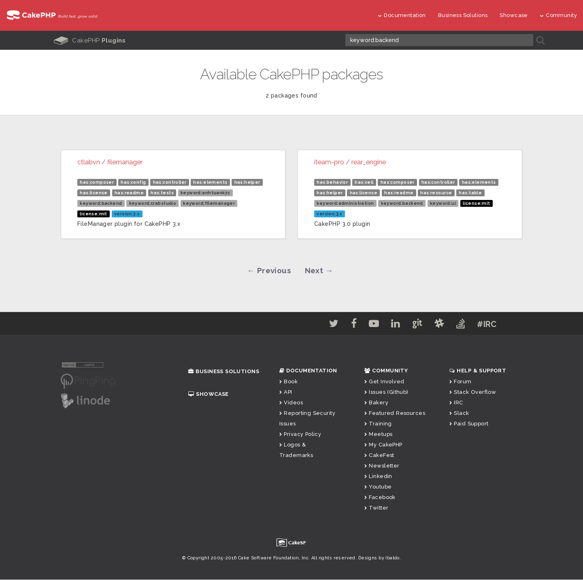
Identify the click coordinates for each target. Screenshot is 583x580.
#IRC (495, 324)
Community (558, 15)
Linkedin (378, 477)
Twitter (376, 508)
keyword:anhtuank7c (205, 192)
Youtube (378, 487)
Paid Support (468, 424)
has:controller (170, 181)
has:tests (162, 192)
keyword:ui (443, 202)
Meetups (378, 434)
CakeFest (379, 456)
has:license (94, 192)
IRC (456, 403)
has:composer (97, 181)
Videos (291, 403)
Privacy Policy (300, 434)
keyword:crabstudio (153, 202)
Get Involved (384, 382)
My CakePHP (383, 445)
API (285, 392)
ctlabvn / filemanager (110, 162)
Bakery (376, 403)
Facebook (380, 498)
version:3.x (127, 213)
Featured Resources (394, 413)
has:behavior (332, 181)
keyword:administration (345, 202)
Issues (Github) (386, 392)
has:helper (247, 181)
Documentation (402, 15)
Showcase (514, 15)
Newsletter (382, 466)
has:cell (364, 181)
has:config (133, 181)
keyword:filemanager (209, 202)
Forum (460, 382)
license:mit (93, 213)
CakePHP (90, 40)
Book (288, 382)
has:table (470, 192)
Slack (459, 413)
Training (378, 424)
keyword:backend (101, 202)
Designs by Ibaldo (379, 558)
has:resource (436, 192)
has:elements (210, 181)
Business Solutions (463, 15)
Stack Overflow (472, 392)
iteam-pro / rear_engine (350, 162)
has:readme (129, 192)
